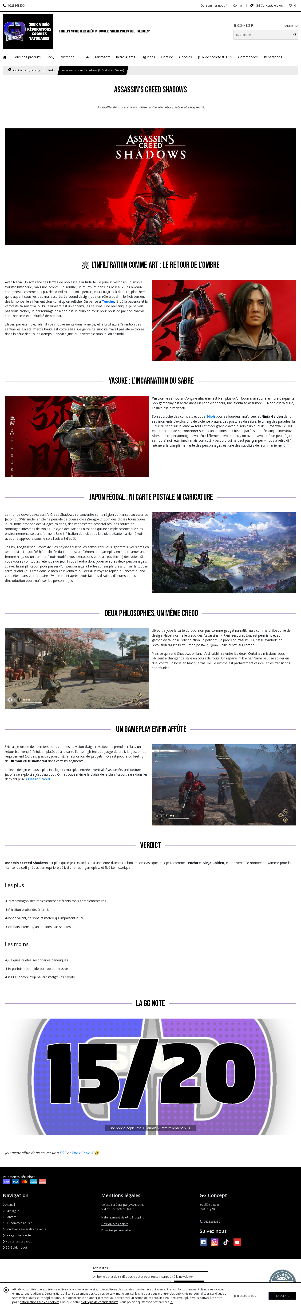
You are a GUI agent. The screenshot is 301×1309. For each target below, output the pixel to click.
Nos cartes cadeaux (17, 1241)
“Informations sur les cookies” (39, 1302)
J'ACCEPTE (282, 1296)
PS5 (62, 1152)
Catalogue (11, 1211)
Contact (238, 6)
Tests (51, 70)
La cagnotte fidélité (17, 1235)
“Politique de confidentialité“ (99, 1302)
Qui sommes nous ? (17, 1223)
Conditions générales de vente (24, 1229)
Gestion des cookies (114, 1224)
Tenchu (108, 301)
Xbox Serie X (82, 1152)
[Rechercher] (295, 34)
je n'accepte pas (245, 1296)
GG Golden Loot (15, 1248)
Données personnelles (116, 1230)
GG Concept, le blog (24, 70)
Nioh (211, 416)
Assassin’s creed (37, 779)
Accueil (9, 1205)
